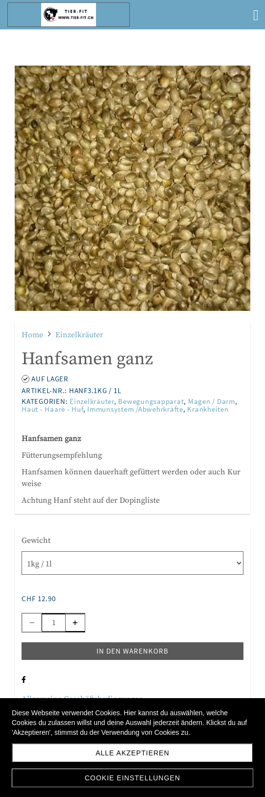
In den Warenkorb (132, 651)
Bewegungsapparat (151, 401)
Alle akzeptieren (132, 753)
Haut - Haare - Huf (52, 409)
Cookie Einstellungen (132, 778)
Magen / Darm (211, 401)
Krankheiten (207, 409)
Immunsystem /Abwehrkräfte (135, 409)
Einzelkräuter (92, 401)
